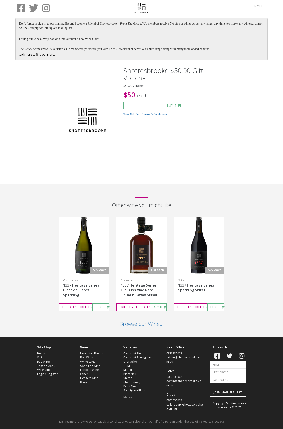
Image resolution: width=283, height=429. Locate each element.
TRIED (69, 307)
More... (127, 396)
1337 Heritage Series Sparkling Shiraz (196, 288)
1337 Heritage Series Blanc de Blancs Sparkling (81, 290)
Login (40, 374)
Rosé (83, 382)
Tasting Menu (46, 366)
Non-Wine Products (93, 353)
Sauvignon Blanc (134, 390)
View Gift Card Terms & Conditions (145, 114)
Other (84, 374)
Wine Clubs (44, 370)
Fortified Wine (89, 370)
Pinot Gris (129, 386)
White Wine (88, 362)
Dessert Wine (89, 378)
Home (41, 353)
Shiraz (127, 378)
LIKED (85, 307)
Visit (40, 357)
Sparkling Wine (90, 366)
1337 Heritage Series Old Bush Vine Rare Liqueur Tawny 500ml (139, 290)
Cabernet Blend (133, 353)
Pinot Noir (129, 374)
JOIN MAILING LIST (227, 392)
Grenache (130, 362)
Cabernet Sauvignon (137, 357)
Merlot (127, 370)
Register (52, 374)
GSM (126, 366)
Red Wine (86, 357)
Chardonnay (131, 382)
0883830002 (174, 353)
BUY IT (174, 105)
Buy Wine (43, 362)
